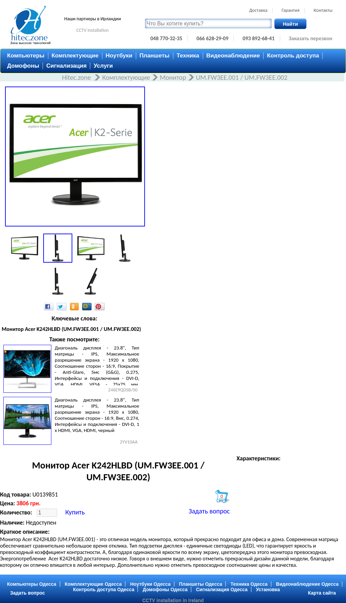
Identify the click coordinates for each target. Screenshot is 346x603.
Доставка (258, 10)
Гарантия (290, 10)
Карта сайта (322, 593)
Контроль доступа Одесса (103, 589)
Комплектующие (75, 55)
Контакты (323, 10)
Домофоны (23, 66)
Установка (268, 589)
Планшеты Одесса (200, 584)
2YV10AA (129, 442)
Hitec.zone (77, 77)
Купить (75, 512)
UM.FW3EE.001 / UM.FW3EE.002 (242, 77)
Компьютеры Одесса (31, 584)
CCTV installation (92, 30)
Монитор (173, 77)
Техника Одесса (249, 584)
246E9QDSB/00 (123, 390)
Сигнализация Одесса (222, 589)
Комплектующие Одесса (93, 584)
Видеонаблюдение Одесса (307, 584)
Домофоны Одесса (165, 589)
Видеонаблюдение (233, 55)
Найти (290, 24)
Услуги (103, 66)
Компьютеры (26, 55)
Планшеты (155, 55)
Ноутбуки (119, 55)
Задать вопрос (209, 511)
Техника (188, 55)
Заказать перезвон (310, 38)
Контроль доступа (293, 55)
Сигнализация (66, 66)
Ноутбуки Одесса (150, 584)
